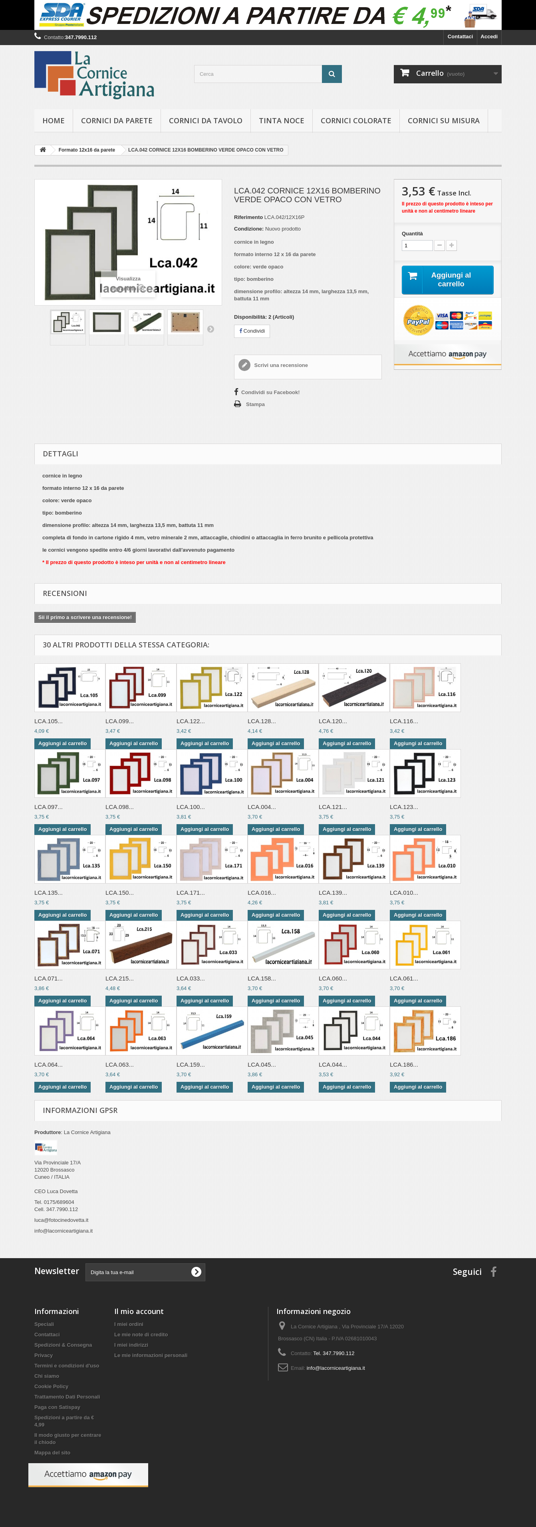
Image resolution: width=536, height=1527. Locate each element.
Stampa (255, 404)
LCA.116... (404, 721)
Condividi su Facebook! (270, 392)
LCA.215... (119, 978)
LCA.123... (404, 806)
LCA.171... (191, 892)
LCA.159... (191, 1064)
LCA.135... (48, 892)
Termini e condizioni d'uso (66, 1366)
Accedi (489, 36)
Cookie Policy (51, 1386)
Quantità (412, 234)
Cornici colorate (356, 120)
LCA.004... (262, 806)
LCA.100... (191, 806)
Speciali (44, 1324)
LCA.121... (333, 806)
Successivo (210, 329)
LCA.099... (119, 721)
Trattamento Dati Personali (67, 1397)
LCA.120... (333, 721)
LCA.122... (191, 721)
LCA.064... (48, 1064)
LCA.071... (48, 978)
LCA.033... (191, 978)
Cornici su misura (444, 120)
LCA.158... (262, 978)
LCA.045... (262, 1064)
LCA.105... (48, 721)
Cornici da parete (117, 120)
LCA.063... (119, 1064)
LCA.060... (333, 978)
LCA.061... (404, 978)
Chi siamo (46, 1376)
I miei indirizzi (131, 1345)
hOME (53, 120)
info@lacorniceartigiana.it (336, 1368)
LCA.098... (119, 806)
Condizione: (249, 229)
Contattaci (460, 36)
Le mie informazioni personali (150, 1355)
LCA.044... (333, 1064)
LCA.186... (404, 1064)
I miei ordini (128, 1324)
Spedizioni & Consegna (63, 1345)
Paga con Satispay (57, 1407)
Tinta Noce (281, 120)
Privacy (43, 1355)
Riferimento (248, 217)
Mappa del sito (52, 1453)
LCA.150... (119, 892)
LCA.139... (333, 892)
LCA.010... (404, 892)
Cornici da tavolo (205, 120)
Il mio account (139, 1311)
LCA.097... (48, 806)
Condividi (252, 331)
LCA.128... (262, 721)
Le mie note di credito (141, 1335)
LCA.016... (262, 892)
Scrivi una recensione (280, 365)
